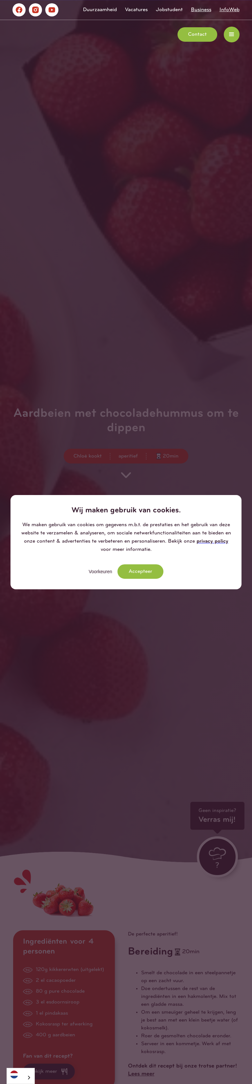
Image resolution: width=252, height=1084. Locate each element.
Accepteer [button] (140, 571)
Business (201, 9)
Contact (197, 34)
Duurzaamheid (100, 9)
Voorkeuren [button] (100, 571)
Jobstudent (169, 9)
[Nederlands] (20, 1074)
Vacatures (136, 9)
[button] (232, 34)
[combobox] (21, 1076)
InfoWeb (230, 9)
